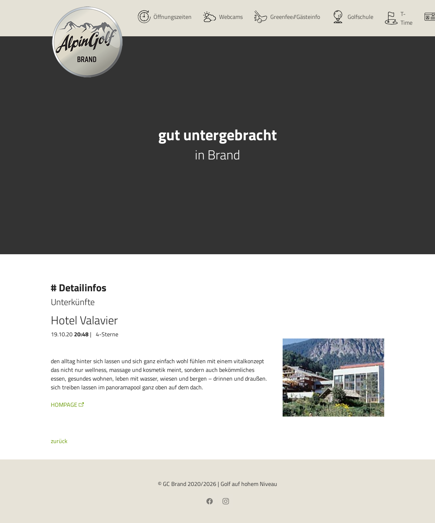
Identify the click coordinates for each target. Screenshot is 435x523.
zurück (59, 441)
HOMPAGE (64, 404)
